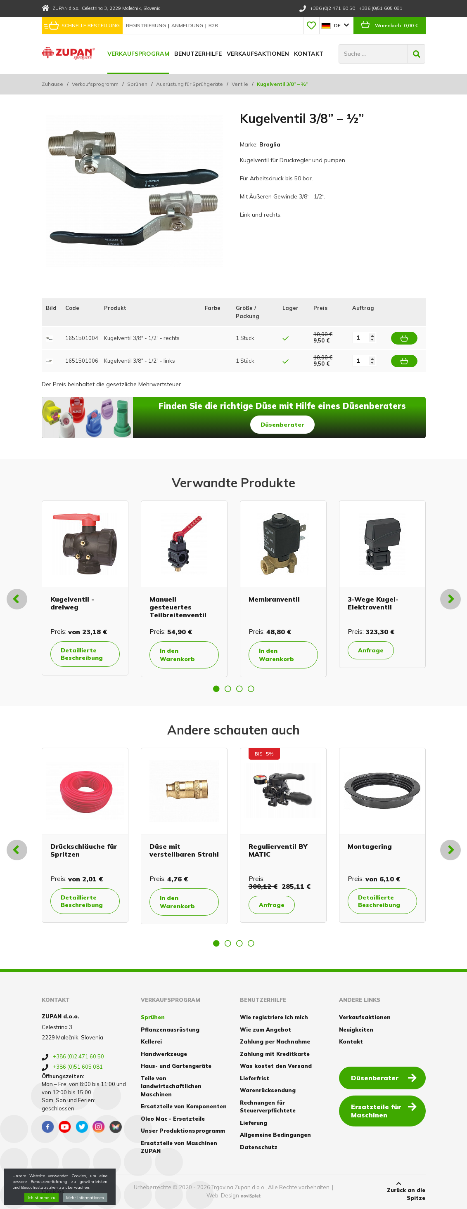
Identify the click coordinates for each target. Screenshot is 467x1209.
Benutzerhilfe (198, 53)
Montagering (370, 846)
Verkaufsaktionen (258, 53)
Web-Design (222, 1195)
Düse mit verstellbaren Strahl (184, 850)
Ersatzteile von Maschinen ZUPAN (179, 1147)
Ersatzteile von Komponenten (184, 1106)
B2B (213, 25)
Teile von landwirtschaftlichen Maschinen (171, 1086)
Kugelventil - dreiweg (72, 603)
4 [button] (251, 689)
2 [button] (228, 689)
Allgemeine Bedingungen (275, 1134)
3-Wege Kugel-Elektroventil (373, 603)
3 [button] (239, 689)
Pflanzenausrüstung (170, 1029)
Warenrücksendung (268, 1090)
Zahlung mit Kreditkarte (275, 1054)
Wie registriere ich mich (274, 1017)
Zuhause (52, 84)
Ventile (240, 84)
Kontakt (308, 53)
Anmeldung (187, 25)
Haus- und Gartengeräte (176, 1066)
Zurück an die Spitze (398, 1191)
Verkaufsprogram (138, 53)
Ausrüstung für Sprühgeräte (189, 84)
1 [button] (216, 689)
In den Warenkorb (177, 655)
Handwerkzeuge (164, 1054)
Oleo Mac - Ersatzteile (173, 1118)
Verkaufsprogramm (95, 84)
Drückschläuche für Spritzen (83, 850)
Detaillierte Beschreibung (82, 654)
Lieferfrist (254, 1078)
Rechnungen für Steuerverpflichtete (268, 1106)
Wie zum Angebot (265, 1029)
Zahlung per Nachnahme (275, 1041)
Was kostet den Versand (276, 1066)
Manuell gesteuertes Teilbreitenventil (177, 607)
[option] (85, 588)
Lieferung (253, 1122)
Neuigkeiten (356, 1029)
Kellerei (151, 1041)
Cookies (53, 1191)
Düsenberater (282, 424)
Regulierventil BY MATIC (278, 850)
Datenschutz (258, 1147)
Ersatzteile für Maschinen (384, 1110)
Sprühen (137, 84)
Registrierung (146, 25)
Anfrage (371, 650)
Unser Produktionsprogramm (183, 1130)
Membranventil (274, 599)
